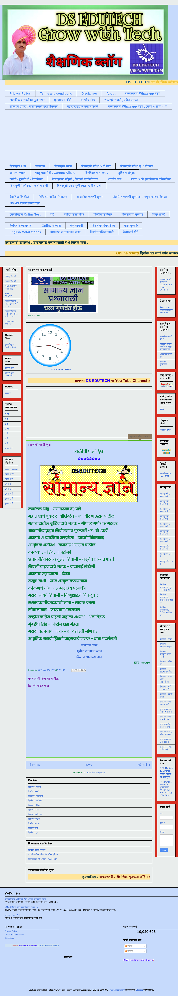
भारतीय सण (114, 179)
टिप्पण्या (129, 951)
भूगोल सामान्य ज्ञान (89, 651)
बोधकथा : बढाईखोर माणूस (165, 645)
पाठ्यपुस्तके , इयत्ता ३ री (165, 510)
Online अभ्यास (51, 225)
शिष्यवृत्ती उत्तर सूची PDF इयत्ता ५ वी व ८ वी (11, 314)
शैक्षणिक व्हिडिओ (11, 469)
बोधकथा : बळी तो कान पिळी (165, 688)
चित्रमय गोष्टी (165, 430)
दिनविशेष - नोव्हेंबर (34, 810)
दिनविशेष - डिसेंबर (34, 805)
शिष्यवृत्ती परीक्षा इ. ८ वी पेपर (136, 166)
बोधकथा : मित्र (166, 639)
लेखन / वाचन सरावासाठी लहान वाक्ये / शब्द (166, 310)
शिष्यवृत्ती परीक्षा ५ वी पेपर (96, 166)
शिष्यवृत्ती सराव (63, 166)
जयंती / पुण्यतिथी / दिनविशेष (26, 179)
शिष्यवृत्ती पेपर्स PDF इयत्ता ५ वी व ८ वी (11, 304)
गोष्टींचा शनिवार (102, 214)
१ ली (7, 414)
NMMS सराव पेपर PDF (10, 322)
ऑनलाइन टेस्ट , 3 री (12, 915)
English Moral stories (25, 232)
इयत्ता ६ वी (9, 498)
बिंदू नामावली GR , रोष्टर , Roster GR (42, 859)
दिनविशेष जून (33, 832)
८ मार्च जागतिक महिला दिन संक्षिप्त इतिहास (43, 854)
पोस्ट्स (128, 946)
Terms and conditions (56, 93)
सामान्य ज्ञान (18, 172)
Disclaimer (89, 93)
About (110, 93)
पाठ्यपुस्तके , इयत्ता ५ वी (165, 525)
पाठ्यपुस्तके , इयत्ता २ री (165, 502)
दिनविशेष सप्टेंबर (34, 819)
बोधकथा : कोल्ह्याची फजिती (166, 670)
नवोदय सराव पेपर (74, 214)
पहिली (162, 409)
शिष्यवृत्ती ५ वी (18, 166)
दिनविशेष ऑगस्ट (34, 823)
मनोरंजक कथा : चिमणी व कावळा (166, 710)
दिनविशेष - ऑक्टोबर (35, 814)
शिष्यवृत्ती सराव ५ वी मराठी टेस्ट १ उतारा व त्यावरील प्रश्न (25, 899)
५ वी (6, 433)
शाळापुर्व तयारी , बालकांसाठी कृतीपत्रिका (34, 106)
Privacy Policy (20, 93)
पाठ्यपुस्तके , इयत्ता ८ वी (165, 547)
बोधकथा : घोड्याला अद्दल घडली (165, 654)
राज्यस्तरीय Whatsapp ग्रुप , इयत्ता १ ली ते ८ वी (137, 106)
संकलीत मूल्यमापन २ (164, 363)
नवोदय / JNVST (8, 294)
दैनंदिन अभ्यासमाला (21, 225)
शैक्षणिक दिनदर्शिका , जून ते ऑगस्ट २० (166, 587)
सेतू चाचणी (76, 225)
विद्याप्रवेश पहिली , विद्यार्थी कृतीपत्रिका (75, 179)
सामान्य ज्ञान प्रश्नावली (9, 374)
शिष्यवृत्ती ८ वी (10, 281)
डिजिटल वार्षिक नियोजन (52, 197)
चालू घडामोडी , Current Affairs (55, 172)
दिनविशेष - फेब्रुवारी (35, 796)
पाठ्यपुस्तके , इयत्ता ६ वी (165, 532)
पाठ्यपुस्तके (131, 225)
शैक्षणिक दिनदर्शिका (103, 225)
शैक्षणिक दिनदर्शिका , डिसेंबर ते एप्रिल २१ (166, 611)
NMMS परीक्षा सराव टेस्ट (25, 203)
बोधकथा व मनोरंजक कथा (65, 232)
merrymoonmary (117, 990)
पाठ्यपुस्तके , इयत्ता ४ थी (165, 517)
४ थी (7, 428)
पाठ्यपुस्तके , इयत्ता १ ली (165, 494)
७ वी (6, 443)
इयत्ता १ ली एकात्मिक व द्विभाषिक (151, 179)
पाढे (52, 214)
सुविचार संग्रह (126, 172)
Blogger (139, 990)
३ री (6, 424)
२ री (6, 419)
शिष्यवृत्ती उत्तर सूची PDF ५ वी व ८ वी (79, 185)
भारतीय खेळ (88, 100)
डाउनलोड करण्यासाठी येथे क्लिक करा (49, 242)
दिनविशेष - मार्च (33, 791)
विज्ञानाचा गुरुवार (132, 214)
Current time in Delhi (61, 369)
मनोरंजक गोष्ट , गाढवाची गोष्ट (166, 725)
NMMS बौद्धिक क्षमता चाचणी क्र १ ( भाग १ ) (21, 907)
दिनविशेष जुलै (33, 828)
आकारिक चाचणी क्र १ (89, 197)
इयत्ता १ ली (9, 474)
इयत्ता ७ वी (9, 503)
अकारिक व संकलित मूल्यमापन (27, 100)
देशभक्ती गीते (130, 232)
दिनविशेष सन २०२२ (96, 172)
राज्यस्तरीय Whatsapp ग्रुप (142, 93)
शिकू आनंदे (158, 214)
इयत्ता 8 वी (9, 448)
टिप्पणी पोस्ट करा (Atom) (96, 773)
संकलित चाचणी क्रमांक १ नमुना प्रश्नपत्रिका (140, 197)
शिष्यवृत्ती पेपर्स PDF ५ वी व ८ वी (29, 185)
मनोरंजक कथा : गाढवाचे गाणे (166, 703)
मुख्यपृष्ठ (88, 764)
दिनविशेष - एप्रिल (34, 787)
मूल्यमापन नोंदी (62, 100)
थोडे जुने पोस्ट (144, 764)
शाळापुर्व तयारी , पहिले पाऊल (121, 100)
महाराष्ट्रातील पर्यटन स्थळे (82, 106)
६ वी (6, 438)
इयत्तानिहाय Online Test (25, 214)
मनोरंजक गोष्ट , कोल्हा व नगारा (166, 733)
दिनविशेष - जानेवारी (35, 800)
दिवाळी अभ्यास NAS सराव (165, 474)
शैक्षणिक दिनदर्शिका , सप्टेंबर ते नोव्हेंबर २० (166, 598)
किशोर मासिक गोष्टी (102, 232)
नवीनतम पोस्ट (34, 764)
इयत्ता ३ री (9, 484)
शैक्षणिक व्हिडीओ (19, 197)
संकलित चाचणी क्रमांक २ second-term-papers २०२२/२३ (166, 284)
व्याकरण (40, 166)
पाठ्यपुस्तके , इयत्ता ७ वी (165, 540)
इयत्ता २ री (9, 479)
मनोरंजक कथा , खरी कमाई (166, 748)
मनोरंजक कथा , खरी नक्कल (166, 740)
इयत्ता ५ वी (9, 494)
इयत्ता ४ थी (9, 489)
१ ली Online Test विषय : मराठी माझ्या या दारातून (166, 772)
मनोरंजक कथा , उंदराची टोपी (166, 718)
